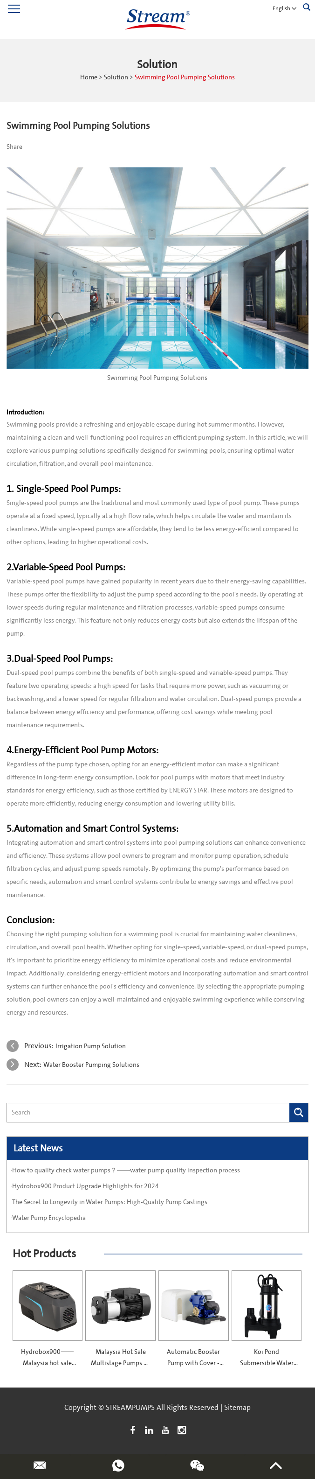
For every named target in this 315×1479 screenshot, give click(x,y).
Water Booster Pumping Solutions (91, 1065)
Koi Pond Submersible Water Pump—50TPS (267, 1363)
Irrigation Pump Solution (90, 1046)
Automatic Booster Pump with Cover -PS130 (193, 1363)
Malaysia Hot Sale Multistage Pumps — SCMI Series (120, 1363)
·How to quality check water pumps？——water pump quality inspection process (125, 1170)
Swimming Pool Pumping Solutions (185, 77)
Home (88, 77)
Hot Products (44, 1254)
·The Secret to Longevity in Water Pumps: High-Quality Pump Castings (109, 1202)
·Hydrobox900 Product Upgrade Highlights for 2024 (85, 1186)
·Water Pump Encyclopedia (48, 1218)
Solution (116, 77)
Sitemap (237, 1407)
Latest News (38, 1148)
